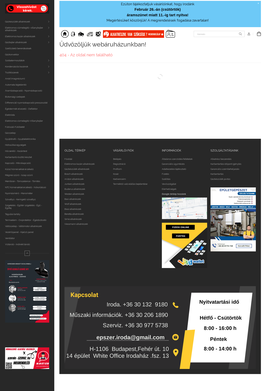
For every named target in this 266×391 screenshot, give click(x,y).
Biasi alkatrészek (72, 209)
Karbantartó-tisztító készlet (18, 157)
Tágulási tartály (12, 214)
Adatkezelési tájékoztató (174, 169)
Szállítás (166, 179)
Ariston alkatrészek (74, 179)
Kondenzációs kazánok (16, 66)
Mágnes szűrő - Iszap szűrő (19, 175)
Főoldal (68, 159)
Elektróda (10, 115)
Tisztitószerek (12, 72)
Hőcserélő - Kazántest (16, 151)
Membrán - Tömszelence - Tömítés (22, 181)
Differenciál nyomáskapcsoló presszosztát (26, 102)
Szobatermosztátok (15, 60)
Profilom (117, 169)
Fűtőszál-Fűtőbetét (15, 127)
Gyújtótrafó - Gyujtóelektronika (20, 139)
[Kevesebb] (27, 253)
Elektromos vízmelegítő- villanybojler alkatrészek (24, 29)
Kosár (116, 174)
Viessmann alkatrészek (76, 224)
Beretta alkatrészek (74, 214)
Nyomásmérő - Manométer (19, 193)
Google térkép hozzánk (174, 194)
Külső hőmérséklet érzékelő (19, 169)
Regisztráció (119, 164)
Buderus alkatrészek (74, 189)
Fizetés (165, 174)
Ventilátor (10, 238)
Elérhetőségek (169, 189)
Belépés (117, 159)
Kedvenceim (119, 179)
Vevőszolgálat (169, 184)
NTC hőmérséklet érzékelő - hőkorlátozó (25, 187)
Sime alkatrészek (73, 219)
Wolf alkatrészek (72, 204)
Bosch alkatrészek (73, 174)
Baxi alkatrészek (72, 199)
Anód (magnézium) (15, 78)
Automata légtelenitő (15, 84)
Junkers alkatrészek (74, 184)
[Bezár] (258, 3)
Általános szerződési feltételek (177, 159)
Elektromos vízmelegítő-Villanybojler (24, 121)
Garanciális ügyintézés (173, 164)
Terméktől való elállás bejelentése (130, 184)
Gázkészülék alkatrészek (17, 21)
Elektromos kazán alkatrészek (20, 36)
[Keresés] (219, 34)
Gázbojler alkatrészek (16, 42)
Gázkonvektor (12, 54)
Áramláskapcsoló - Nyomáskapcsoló (23, 90)
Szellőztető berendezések (18, 48)
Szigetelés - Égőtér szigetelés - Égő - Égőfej (23, 206)
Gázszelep (10, 133)
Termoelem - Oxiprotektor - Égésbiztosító (25, 220)
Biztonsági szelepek (15, 97)
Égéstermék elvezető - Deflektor (21, 109)
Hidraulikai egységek (15, 145)
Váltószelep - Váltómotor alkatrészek (23, 226)
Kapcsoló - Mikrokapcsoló (18, 163)
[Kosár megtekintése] (257, 34)
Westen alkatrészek (74, 194)
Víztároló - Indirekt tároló (17, 244)
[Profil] (249, 34)
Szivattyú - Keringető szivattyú (20, 199)
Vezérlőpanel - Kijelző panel (19, 232)
